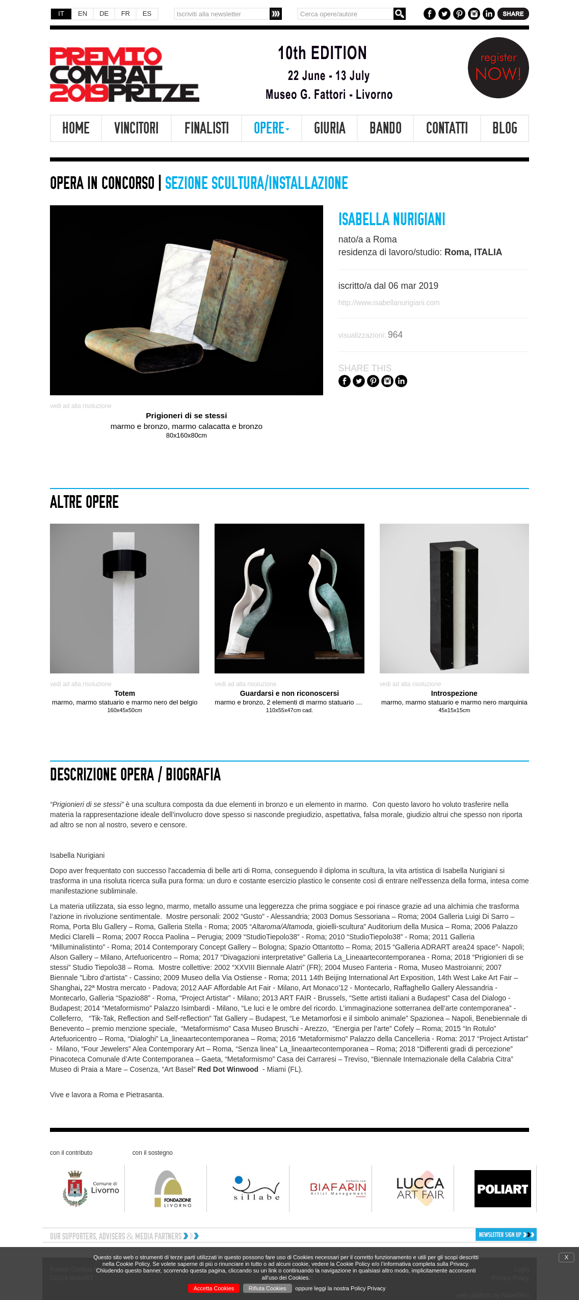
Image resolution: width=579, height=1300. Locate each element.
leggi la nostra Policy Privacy (350, 1288)
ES (147, 13)
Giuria (330, 128)
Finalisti (207, 128)
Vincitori (136, 128)
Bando (386, 128)
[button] (479, 1234)
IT (61, 13)
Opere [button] (272, 128)
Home (76, 128)
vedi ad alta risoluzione (81, 406)
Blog (504, 128)
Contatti (447, 128)
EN (82, 13)
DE (104, 13)
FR (125, 13)
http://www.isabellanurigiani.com (389, 303)
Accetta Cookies (214, 1288)
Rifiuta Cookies (267, 1288)
